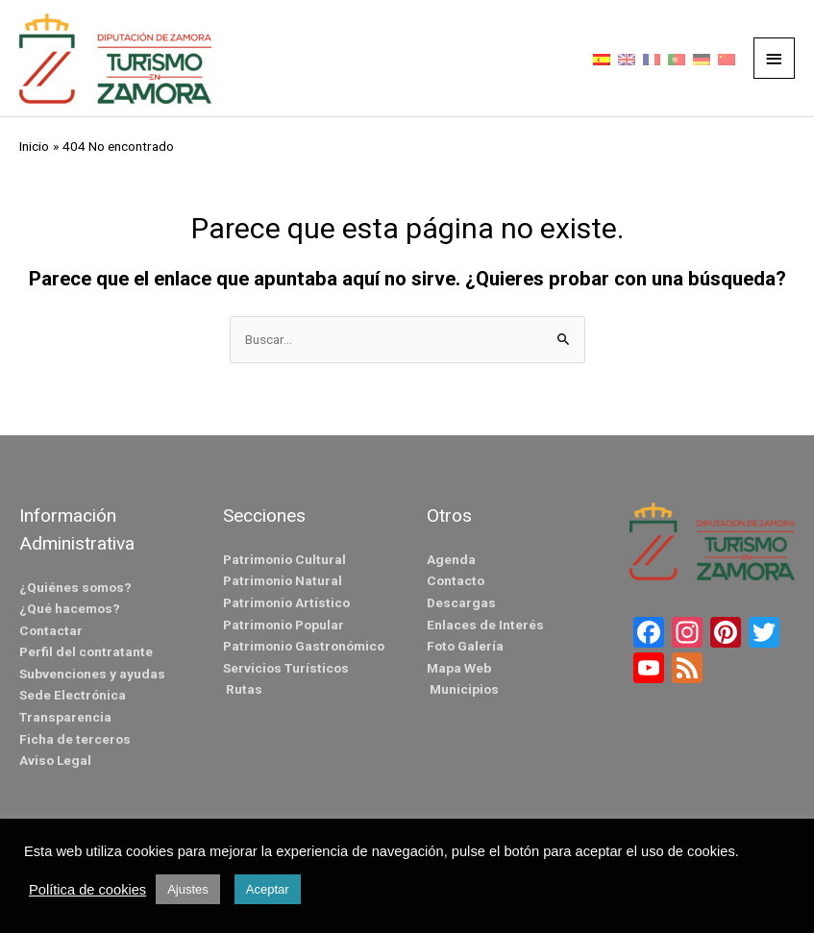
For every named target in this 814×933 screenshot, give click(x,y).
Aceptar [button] (267, 889)
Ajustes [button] (188, 889)
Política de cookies (87, 889)
